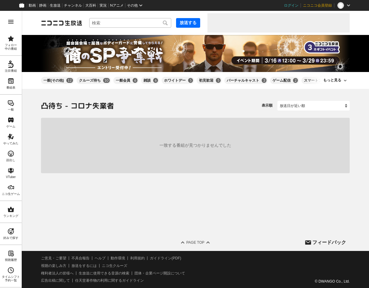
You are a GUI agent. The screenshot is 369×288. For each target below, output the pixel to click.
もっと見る (332, 80)
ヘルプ (100, 258)
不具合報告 (80, 258)
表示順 (267, 105)
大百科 (90, 5)
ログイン (291, 5)
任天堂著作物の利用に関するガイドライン (109, 280)
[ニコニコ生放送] (61, 23)
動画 (32, 5)
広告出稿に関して (55, 280)
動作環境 (118, 258)
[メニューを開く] (11, 22)
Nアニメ (117, 5)
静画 (42, 5)
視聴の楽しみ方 (53, 266)
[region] (11, 149)
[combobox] (130, 23)
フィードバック (329, 242)
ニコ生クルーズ (114, 266)
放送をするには (84, 266)
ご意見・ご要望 (53, 258)
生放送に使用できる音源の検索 (104, 273)
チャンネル (73, 5)
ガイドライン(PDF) (165, 258)
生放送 (55, 5)
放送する (188, 22)
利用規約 (137, 258)
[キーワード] (130, 23)
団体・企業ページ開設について (159, 273)
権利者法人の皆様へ (57, 273)
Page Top (195, 242)
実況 (103, 5)
